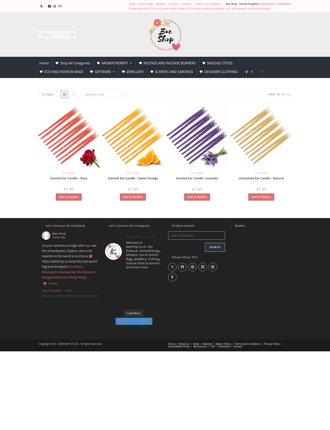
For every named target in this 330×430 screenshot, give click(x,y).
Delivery (187, 4)
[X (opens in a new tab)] (41, 6)
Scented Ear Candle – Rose (68, 178)
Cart (212, 346)
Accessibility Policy (179, 346)
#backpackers (86, 272)
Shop (132, 4)
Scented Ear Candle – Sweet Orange (133, 178)
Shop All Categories (75, 63)
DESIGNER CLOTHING (221, 71)
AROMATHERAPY (116, 63)
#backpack (75, 267)
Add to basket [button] (69, 197)
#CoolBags (70, 277)
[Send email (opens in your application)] (60, 6)
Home (44, 63)
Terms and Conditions (208, 4)
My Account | (270, 4)
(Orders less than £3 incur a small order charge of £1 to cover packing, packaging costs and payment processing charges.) (200, 8)
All (289, 94)
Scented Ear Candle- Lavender (197, 178)
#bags (82, 277)
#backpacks (50, 272)
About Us (184, 344)
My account (200, 346)
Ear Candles (68, 173)
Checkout (173, 4)
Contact (237, 346)
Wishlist (160, 4)
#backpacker (67, 272)
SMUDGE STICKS (220, 63)
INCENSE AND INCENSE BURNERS (170, 63)
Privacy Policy (272, 344)
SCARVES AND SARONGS (174, 71)
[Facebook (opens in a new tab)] (49, 6)
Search (215, 247)
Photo (49, 284)
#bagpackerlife (52, 277)
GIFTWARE (104, 71)
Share (68, 290)
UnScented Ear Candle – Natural (261, 178)
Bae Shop (59, 234)
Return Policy (223, 344)
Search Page (145, 4)
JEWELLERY (135, 71)
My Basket (285, 4)
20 (278, 94)
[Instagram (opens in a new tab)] (54, 6)
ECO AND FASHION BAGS (63, 71)
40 (283, 94)
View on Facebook (51, 290)
